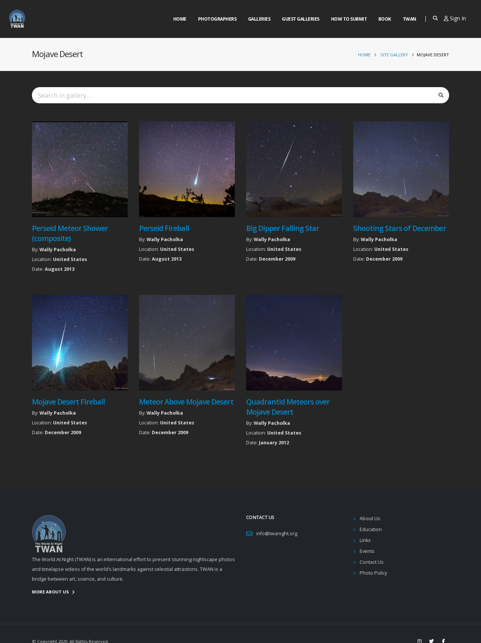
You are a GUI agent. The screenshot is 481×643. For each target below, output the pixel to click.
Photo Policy (373, 573)
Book (384, 19)
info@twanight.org (276, 533)
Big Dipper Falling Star (282, 228)
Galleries (259, 19)
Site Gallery (394, 54)
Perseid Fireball (164, 228)
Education (371, 529)
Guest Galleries (300, 19)
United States (70, 259)
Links (365, 540)
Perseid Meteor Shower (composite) (70, 233)
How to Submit (349, 19)
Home (179, 19)
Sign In (455, 18)
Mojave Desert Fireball (68, 402)
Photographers (217, 19)
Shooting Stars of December (399, 228)
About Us (370, 518)
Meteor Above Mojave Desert (186, 402)
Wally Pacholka (57, 249)
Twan (409, 19)
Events (367, 551)
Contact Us (372, 562)
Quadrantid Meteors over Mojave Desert (288, 407)
